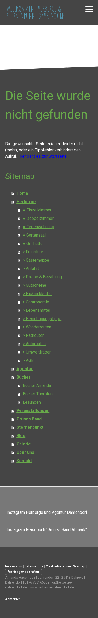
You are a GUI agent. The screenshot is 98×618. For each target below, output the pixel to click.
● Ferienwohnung (38, 226)
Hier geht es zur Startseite (42, 156)
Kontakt (24, 460)
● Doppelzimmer (38, 218)
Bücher (23, 377)
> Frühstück (33, 251)
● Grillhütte (33, 243)
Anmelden (13, 599)
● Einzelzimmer (37, 210)
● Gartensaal (34, 235)
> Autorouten (34, 343)
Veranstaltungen (32, 410)
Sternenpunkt (29, 427)
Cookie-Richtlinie (58, 566)
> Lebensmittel (36, 310)
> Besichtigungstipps (42, 318)
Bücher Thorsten (38, 393)
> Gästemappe (36, 260)
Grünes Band (29, 418)
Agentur (24, 368)
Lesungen (32, 402)
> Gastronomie (36, 301)
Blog (20, 435)
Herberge (26, 201)
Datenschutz (34, 566)
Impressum (13, 566)
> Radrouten (33, 335)
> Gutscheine (34, 285)
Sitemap (79, 566)
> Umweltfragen (37, 352)
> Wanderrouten (37, 327)
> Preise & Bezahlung (42, 276)
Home (22, 193)
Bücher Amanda (37, 385)
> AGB (28, 360)
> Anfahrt (31, 268)
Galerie (23, 444)
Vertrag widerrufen (23, 572)
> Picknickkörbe (37, 293)
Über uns (25, 452)
